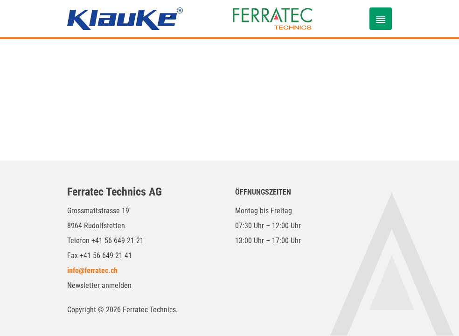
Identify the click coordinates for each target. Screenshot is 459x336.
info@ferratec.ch (92, 270)
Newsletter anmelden (99, 285)
